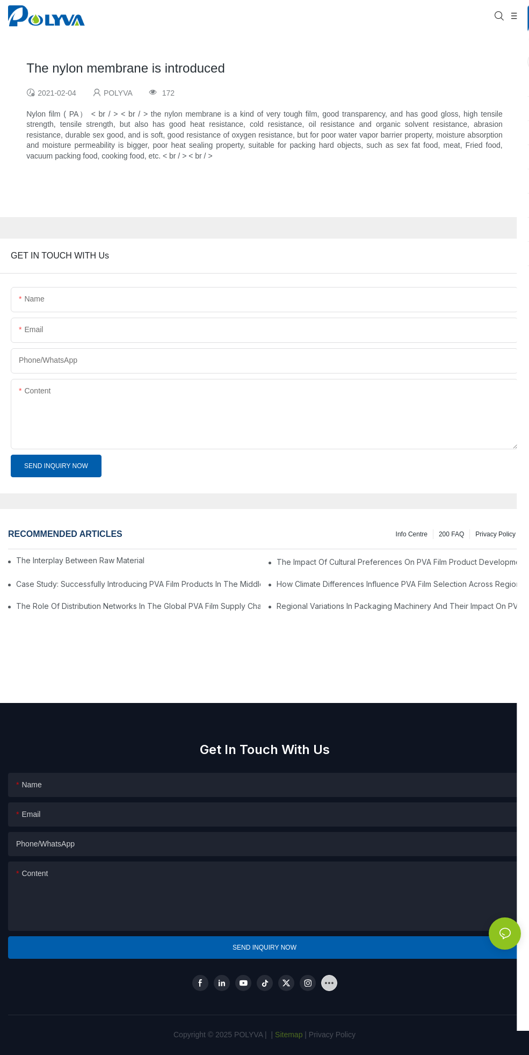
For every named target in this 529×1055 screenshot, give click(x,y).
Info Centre (411, 534)
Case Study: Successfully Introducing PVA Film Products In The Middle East (138, 583)
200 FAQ (451, 534)
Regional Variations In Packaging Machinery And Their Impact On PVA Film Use (399, 606)
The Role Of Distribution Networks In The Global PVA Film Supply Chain (138, 606)
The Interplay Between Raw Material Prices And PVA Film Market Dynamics (80, 560)
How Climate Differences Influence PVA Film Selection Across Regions (399, 583)
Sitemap (287, 1034)
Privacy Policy (495, 534)
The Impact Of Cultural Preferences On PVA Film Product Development (399, 561)
